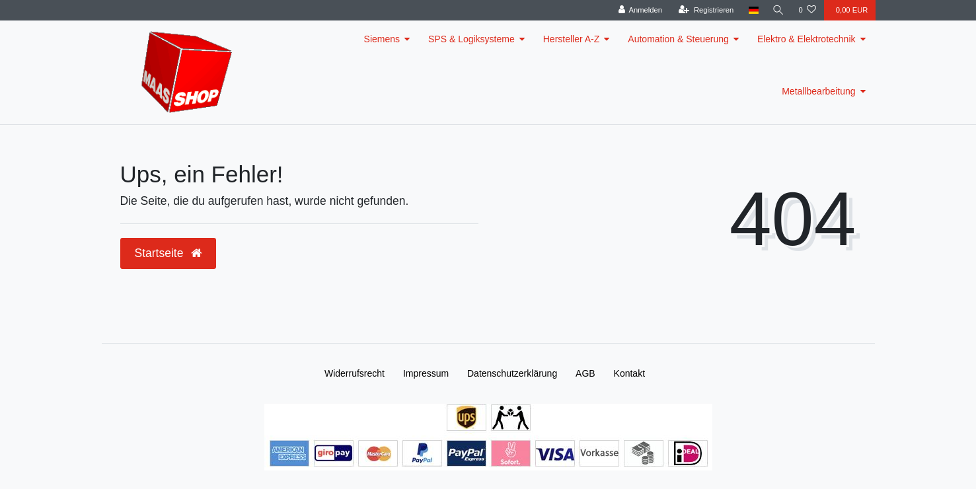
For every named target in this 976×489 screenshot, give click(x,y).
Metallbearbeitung (818, 91)
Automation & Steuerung (678, 39)
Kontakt (629, 373)
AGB (585, 373)
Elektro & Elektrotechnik (806, 39)
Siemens (382, 39)
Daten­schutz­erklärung (512, 373)
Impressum (426, 373)
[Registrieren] (705, 10)
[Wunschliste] (807, 10)
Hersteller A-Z (571, 39)
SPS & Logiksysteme (471, 39)
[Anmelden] (639, 10)
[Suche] (778, 10)
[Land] (752, 10)
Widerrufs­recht (354, 373)
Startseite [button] (168, 253)
